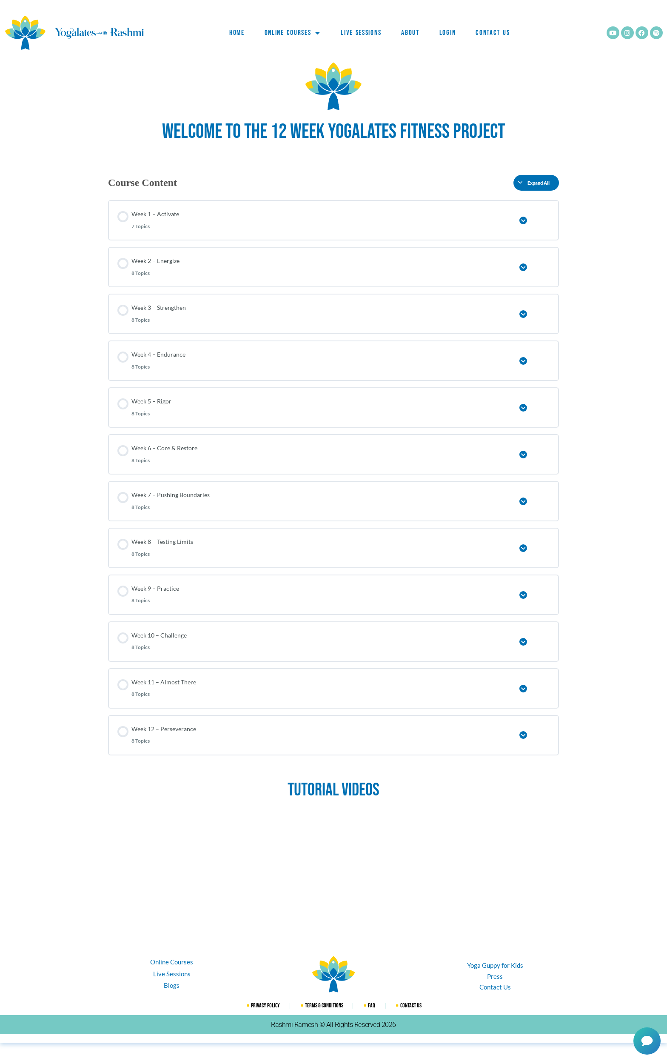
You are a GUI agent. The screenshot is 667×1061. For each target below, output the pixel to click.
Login (447, 33)
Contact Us (493, 33)
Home (237, 33)
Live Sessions (361, 33)
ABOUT (410, 33)
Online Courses (293, 33)
